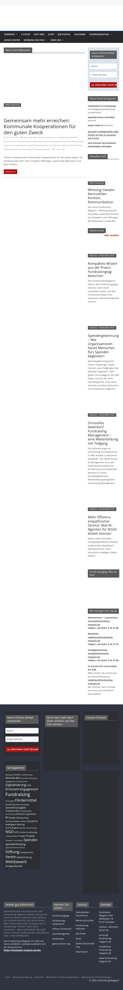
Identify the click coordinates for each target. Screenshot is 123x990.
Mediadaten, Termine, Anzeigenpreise (62, 977)
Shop (51, 34)
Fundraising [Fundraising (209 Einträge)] (17, 794)
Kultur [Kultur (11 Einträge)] (23, 821)
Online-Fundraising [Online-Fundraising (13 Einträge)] (28, 832)
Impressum (82, 951)
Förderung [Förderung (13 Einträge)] (10, 804)
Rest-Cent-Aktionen (52, 145)
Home (8, 977)
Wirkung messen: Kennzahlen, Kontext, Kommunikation (101, 195)
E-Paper (25, 34)
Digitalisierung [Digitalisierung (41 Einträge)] (15, 785)
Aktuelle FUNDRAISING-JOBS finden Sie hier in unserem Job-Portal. (103, 135)
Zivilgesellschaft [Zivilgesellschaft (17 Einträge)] (13, 866)
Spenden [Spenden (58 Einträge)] (31, 840)
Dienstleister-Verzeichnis (83, 914)
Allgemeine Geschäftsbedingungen (96, 977)
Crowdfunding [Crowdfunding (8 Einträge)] (26, 775)
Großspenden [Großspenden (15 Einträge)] (12, 810)
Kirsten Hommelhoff (74, 141)
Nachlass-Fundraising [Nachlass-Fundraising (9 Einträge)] (28, 828)
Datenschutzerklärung (22, 977)
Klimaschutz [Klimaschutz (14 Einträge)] (22, 817)
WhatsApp (26, 149)
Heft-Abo (39, 34)
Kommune (8, 145)
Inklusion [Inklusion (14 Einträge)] (20, 813)
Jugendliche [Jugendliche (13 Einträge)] (31, 814)
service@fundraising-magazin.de (105, 938)
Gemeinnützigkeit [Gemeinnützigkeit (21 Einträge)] (15, 807)
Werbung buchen (34, 40)
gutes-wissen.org (61, 943)
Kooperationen (20, 145)
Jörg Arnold (59, 141)
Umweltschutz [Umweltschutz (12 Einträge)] (26, 852)
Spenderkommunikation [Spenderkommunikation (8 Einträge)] (15, 847)
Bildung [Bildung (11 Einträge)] (8, 774)
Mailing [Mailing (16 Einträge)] (21, 824)
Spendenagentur (61, 933)
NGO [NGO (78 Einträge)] (9, 831)
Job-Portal (64, 34)
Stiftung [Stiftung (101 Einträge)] (12, 851)
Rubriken (9, 34)
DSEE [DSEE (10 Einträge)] (29, 785)
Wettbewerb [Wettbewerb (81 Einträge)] (16, 861)
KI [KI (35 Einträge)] (6, 818)
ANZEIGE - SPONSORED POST (102, 255)
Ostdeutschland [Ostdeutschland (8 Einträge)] (11, 836)
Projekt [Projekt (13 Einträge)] (22, 836)
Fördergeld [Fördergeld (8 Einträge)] (9, 801)
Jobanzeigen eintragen (100, 146)
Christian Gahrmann (46, 137)
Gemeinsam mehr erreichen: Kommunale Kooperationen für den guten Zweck (40, 126)
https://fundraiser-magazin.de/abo (22, 950)
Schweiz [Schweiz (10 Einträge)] (8, 840)
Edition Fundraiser (62, 928)
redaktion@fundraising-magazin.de (105, 950)
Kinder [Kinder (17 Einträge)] (12, 817)
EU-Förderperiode (22, 141)
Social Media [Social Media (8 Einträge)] (18, 840)
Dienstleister (12, 40)
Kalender (80, 34)
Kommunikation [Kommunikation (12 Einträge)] (12, 821)
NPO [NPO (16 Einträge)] (16, 832)
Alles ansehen (111, 235)
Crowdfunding (63, 137)
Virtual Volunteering (12, 149)
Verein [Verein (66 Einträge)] (10, 856)
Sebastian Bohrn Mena (72, 145)
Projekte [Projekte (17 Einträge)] (30, 835)
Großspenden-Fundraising (42, 141)
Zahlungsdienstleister (41, 149)
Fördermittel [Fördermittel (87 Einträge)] (26, 800)
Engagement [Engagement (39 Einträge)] (29, 789)
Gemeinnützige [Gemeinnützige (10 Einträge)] (22, 804)
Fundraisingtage (99, 34)
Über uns (56, 40)
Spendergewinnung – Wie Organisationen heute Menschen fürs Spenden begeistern (103, 345)
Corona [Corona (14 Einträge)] (16, 774)
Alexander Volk (30, 137)
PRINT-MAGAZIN (12, 105)
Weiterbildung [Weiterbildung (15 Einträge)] (24, 857)
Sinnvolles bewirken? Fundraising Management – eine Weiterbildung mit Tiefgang (103, 433)
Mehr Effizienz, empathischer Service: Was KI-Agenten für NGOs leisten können (102, 525)
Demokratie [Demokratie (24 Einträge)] (12, 778)
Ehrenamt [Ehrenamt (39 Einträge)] (12, 789)
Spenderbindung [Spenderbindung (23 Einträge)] (15, 844)
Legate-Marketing (35, 145)
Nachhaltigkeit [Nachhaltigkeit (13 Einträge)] (12, 827)
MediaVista (58, 938)
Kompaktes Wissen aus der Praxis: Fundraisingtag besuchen (102, 269)
